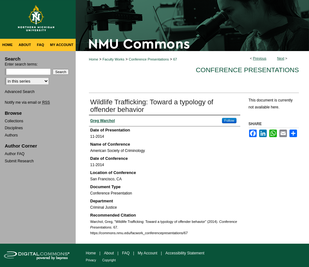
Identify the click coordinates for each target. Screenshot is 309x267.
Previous (259, 58)
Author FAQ (15, 154)
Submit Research (19, 161)
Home (93, 59)
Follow (229, 120)
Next (280, 58)
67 (175, 59)
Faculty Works (113, 59)
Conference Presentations (149, 59)
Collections (14, 121)
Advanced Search (20, 92)
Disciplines (14, 128)
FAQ (126, 253)
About (109, 253)
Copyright (109, 260)
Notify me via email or (27, 102)
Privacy (91, 260)
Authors (11, 135)
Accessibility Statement (185, 253)
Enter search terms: (21, 64)
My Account (147, 253)
